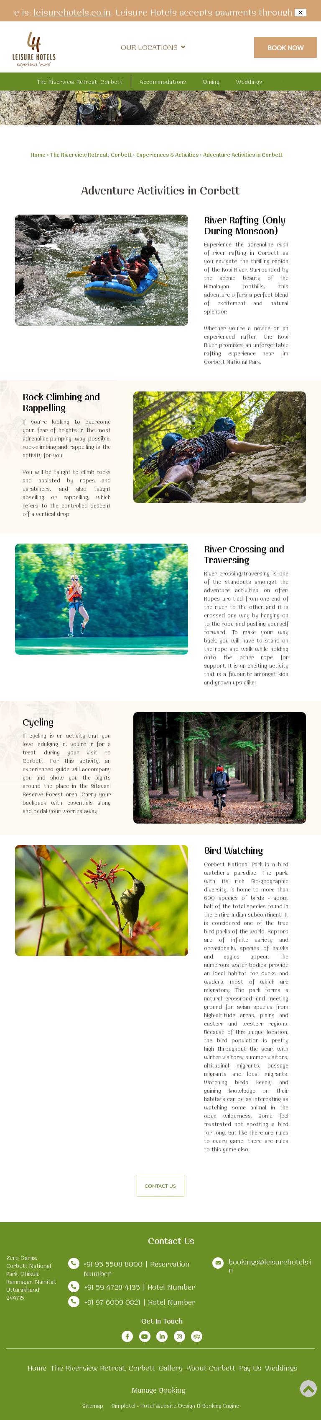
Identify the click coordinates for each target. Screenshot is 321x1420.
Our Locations (153, 47)
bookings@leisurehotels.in (270, 1266)
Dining (211, 82)
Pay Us (250, 1368)
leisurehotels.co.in (75, 12)
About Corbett (210, 1368)
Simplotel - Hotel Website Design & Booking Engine (175, 1406)
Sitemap (92, 1406)
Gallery (171, 1368)
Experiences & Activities (167, 155)
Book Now (286, 47)
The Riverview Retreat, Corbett (79, 82)
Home (38, 155)
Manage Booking (159, 1390)
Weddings (249, 82)
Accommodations (163, 82)
